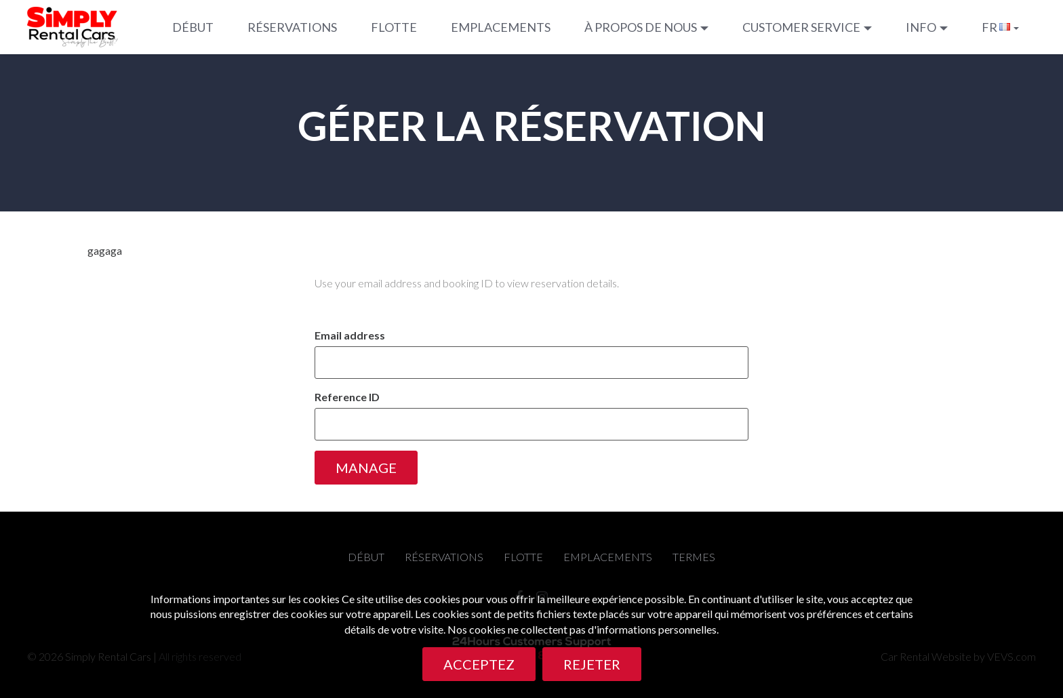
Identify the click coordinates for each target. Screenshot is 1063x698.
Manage (366, 467)
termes (694, 556)
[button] (646, 27)
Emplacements (500, 27)
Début (193, 27)
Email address (350, 335)
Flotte (394, 27)
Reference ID (347, 396)
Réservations (292, 27)
